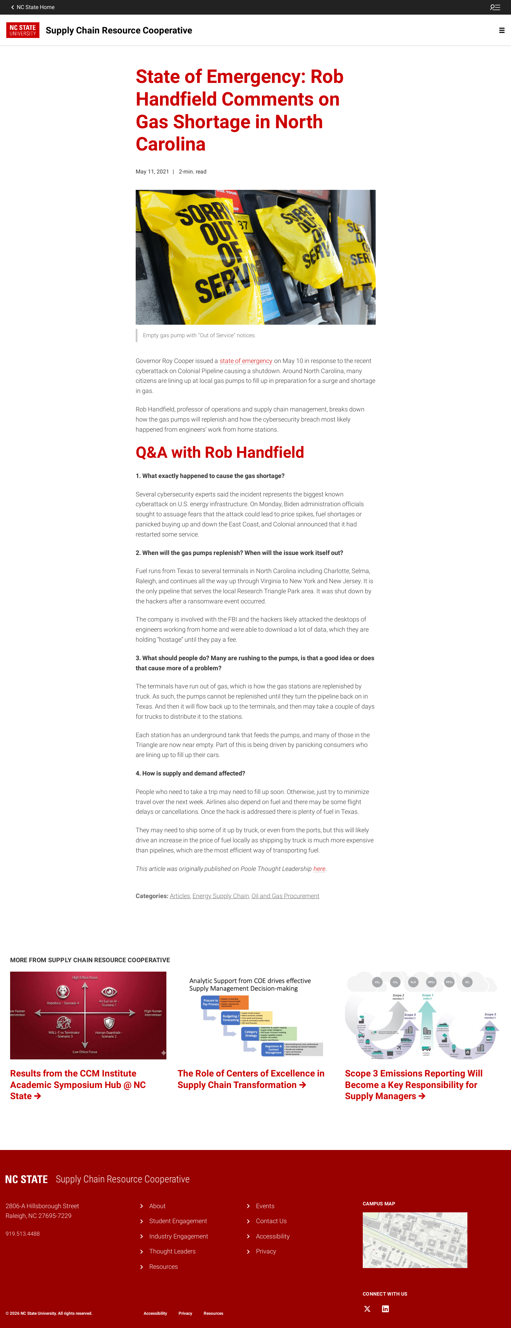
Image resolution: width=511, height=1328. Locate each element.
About (157, 1206)
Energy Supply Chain (221, 896)
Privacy (266, 1251)
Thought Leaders (172, 1251)
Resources (163, 1266)
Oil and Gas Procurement (285, 896)
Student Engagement (178, 1221)
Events (265, 1206)
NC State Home (32, 7)
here (319, 868)
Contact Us (271, 1221)
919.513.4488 (23, 1233)
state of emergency (246, 360)
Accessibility (273, 1236)
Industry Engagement (178, 1236)
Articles (180, 896)
